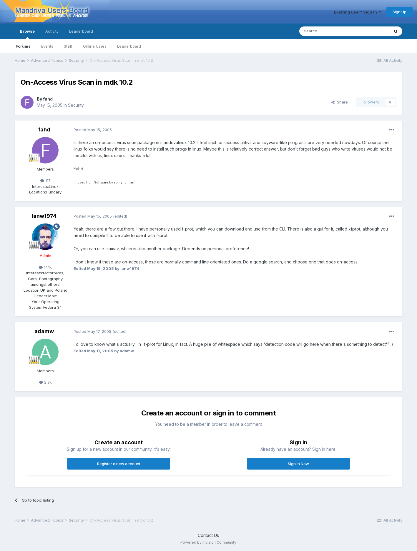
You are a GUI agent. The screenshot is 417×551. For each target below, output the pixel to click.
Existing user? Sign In (357, 12)
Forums (23, 46)
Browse (27, 34)
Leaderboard (129, 46)
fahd (48, 98)
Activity (52, 31)
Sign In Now (298, 463)
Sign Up (399, 11)
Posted (93, 129)
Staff (68, 46)
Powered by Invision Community (208, 542)
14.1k (45, 267)
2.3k (45, 382)
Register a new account (118, 463)
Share (339, 102)
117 (45, 180)
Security (76, 105)
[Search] (329, 31)
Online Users (95, 46)
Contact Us (208, 535)
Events (47, 46)
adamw (44, 331)
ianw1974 (44, 216)
